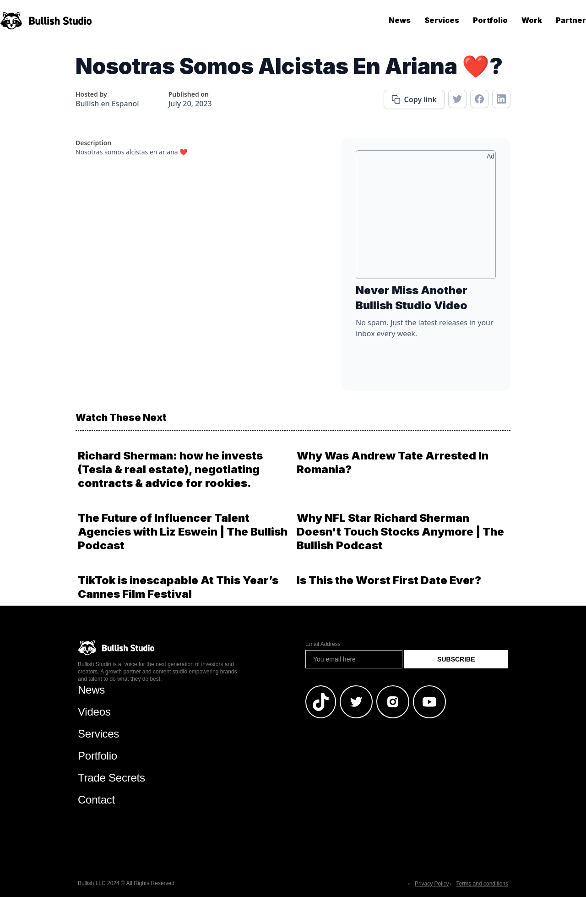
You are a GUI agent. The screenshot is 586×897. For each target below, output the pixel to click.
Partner (571, 20)
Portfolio (490, 20)
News (400, 20)
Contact (96, 799)
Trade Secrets (111, 777)
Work (531, 20)
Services (441, 20)
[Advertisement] (425, 218)
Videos (94, 712)
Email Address (323, 644)
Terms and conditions (482, 884)
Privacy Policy (432, 884)
